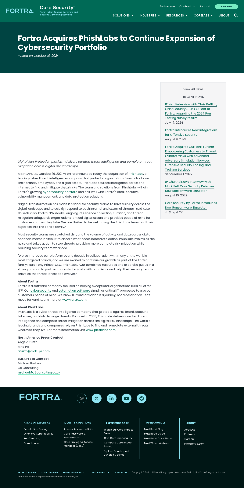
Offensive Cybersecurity (38, 433)
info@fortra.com (194, 444)
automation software (74, 290)
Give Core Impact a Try (118, 438)
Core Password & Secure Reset (74, 435)
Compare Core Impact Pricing (118, 444)
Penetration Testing (36, 429)
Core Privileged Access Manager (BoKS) (78, 444)
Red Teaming (32, 438)
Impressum (120, 472)
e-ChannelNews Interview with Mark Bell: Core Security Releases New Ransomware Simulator (189, 186)
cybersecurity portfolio (60, 192)
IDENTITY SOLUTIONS (77, 422)
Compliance (31, 443)
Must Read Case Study (158, 438)
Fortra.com (167, 6)
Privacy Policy (27, 472)
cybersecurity (40, 290)
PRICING (226, 6)
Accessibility (100, 472)
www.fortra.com (74, 299)
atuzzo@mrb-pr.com (34, 351)
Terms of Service (73, 472)
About (224, 15)
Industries (150, 15)
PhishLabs (136, 174)
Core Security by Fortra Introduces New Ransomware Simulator (191, 205)
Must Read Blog (153, 429)
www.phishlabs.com (101, 330)
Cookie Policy (49, 472)
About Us (189, 430)
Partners (189, 434)
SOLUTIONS (123, 15)
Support (204, 6)
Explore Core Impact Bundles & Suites (116, 453)
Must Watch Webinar (157, 443)
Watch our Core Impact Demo (118, 431)
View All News (193, 89)
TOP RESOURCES (155, 422)
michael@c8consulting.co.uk (39, 372)
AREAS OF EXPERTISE (37, 422)
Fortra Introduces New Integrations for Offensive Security (191, 132)
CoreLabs (203, 15)
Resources (177, 15)
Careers (189, 439)
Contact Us (187, 6)
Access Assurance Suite (78, 429)
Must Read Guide (154, 433)
